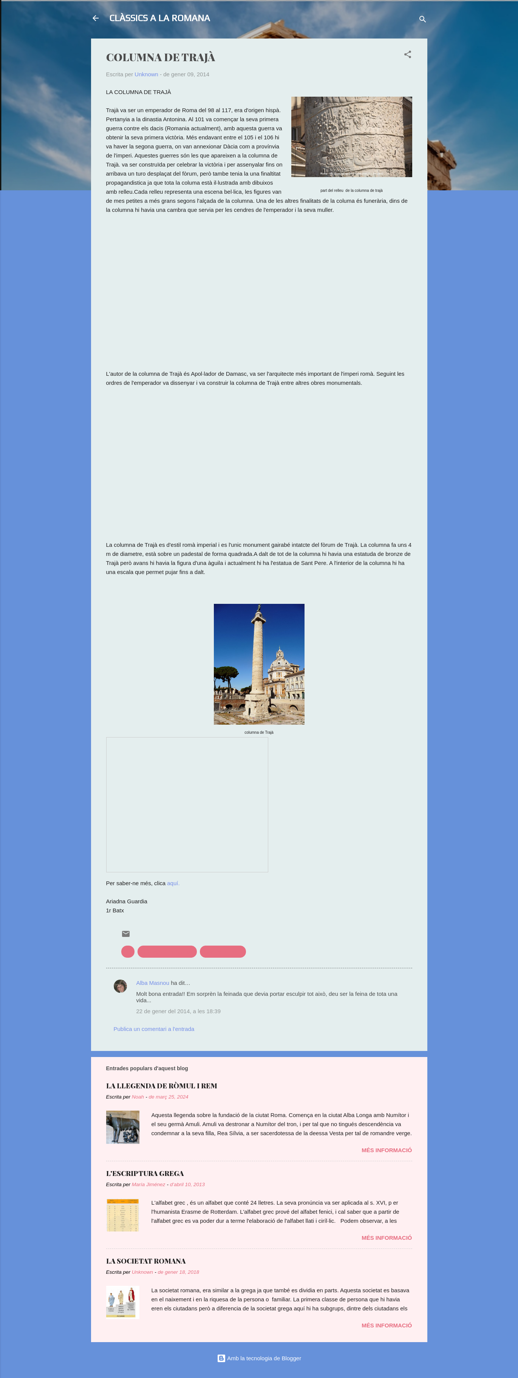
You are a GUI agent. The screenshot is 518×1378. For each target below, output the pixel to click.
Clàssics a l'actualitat (167, 951)
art (128, 951)
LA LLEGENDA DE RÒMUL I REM (161, 1085)
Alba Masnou (153, 983)
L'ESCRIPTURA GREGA (145, 1173)
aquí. (173, 883)
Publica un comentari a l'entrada (154, 1029)
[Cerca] (422, 20)
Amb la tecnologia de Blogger (259, 1358)
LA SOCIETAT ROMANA (146, 1260)
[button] (407, 56)
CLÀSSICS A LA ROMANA (159, 18)
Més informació (387, 1150)
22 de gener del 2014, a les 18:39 (178, 1011)
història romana (222, 951)
